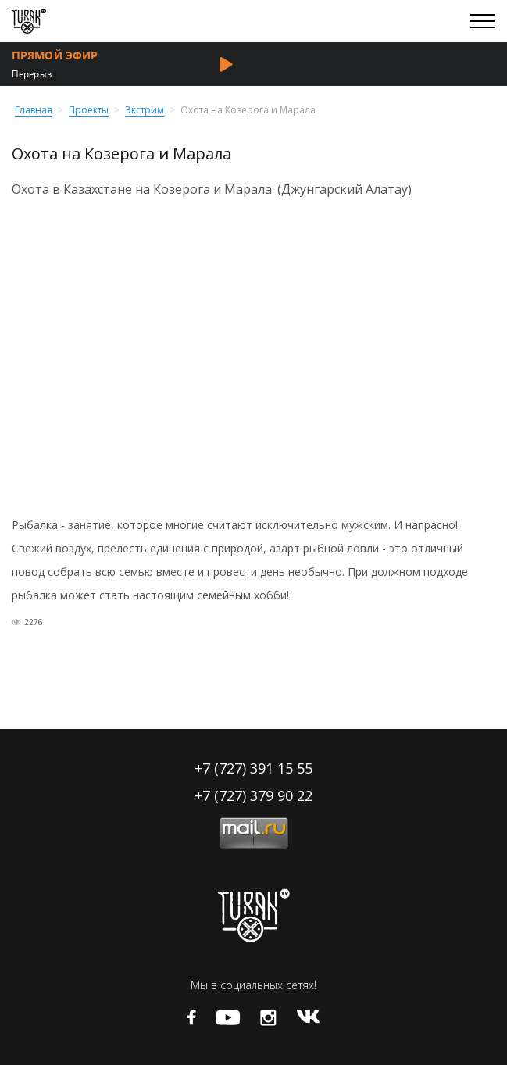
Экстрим (144, 110)
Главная (33, 110)
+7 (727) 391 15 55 (253, 768)
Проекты (89, 110)
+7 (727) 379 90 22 (253, 795)
